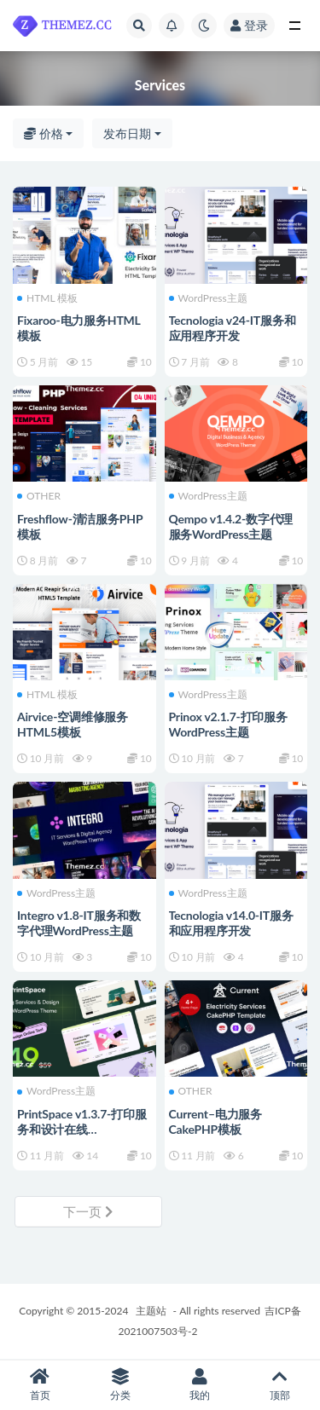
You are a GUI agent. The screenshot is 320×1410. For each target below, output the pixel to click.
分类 (120, 1384)
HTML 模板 (47, 298)
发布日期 (127, 133)
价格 (43, 133)
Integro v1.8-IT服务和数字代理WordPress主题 (79, 923)
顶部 (280, 1384)
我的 (200, 1384)
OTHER (39, 496)
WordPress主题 (208, 298)
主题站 (151, 1310)
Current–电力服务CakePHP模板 (216, 1121)
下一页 (88, 1211)
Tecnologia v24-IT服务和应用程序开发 (232, 328)
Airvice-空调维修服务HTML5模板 (72, 724)
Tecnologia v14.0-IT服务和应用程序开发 (231, 923)
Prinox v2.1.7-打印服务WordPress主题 (228, 724)
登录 (249, 25)
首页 (40, 1384)
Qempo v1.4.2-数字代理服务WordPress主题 (231, 526)
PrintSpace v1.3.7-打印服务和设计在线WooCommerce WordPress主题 (82, 1137)
